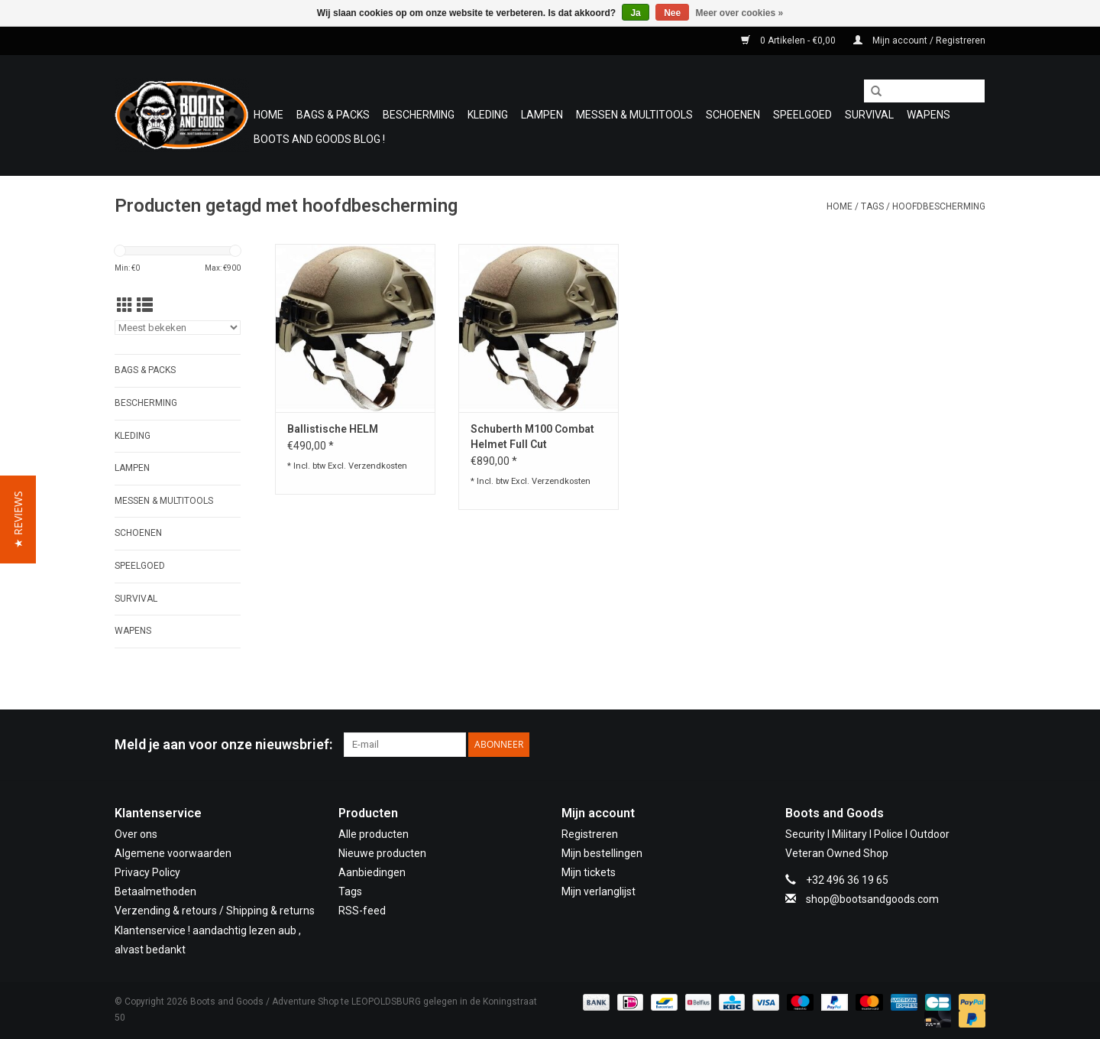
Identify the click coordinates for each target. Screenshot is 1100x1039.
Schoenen (733, 115)
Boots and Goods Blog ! (319, 139)
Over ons (136, 834)
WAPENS (928, 115)
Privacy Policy (147, 872)
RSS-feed (362, 910)
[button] (18, 519)
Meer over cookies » (740, 13)
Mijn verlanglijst (598, 891)
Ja (635, 13)
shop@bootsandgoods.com (872, 899)
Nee (672, 13)
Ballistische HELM (332, 429)
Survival (869, 115)
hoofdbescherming (938, 206)
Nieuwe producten (382, 853)
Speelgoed (802, 115)
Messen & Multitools (634, 115)
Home (268, 115)
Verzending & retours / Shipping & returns (215, 910)
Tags (872, 206)
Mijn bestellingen (601, 853)
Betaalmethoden (155, 891)
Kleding (487, 115)
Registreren (589, 834)
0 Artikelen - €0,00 (789, 40)
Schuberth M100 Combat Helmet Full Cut (532, 436)
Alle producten (373, 834)
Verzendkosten (377, 466)
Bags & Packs (333, 115)
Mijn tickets (588, 872)
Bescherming (419, 115)
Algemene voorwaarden (173, 853)
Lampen (542, 115)
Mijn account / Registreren (919, 40)
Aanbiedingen (372, 872)
